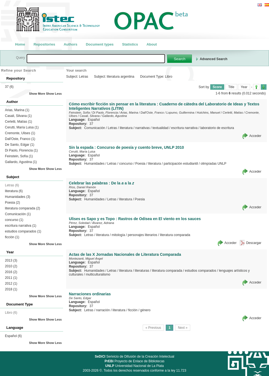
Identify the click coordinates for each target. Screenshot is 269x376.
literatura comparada (22, 208)
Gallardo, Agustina (21, 162)
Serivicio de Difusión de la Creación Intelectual (134, 356)
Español (13, 336)
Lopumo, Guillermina (180, 112)
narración (103, 310)
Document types (100, 44)
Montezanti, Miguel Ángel (86, 258)
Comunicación (18, 214)
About (152, 44)
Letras (112, 128)
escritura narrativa (20, 226)
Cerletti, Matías (18, 122)
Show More (37, 93)
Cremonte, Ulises (20, 133)
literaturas (142, 271)
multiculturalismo (98, 274)
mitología (118, 235)
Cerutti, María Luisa (22, 127)
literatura (14, 191)
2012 (11, 283)
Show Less (54, 93)
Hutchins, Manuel (208, 112)
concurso (14, 220)
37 (9, 87)
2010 (11, 266)
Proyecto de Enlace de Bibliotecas (134, 361)
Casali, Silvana (18, 116)
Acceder (255, 136)
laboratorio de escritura (217, 128)
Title (231, 87)
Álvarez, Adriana (103, 223)
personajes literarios (142, 235)
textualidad (161, 128)
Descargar (253, 243)
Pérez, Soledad (79, 223)
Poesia (12, 202)
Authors (70, 44)
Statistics (130, 44)
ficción (12, 237)
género (145, 310)
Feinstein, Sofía (19, 156)
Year (244, 87)
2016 (11, 272)
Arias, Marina (17, 110)
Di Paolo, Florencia (21, 150)
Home (20, 44)
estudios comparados (23, 231)
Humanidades (17, 197)
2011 (11, 278)
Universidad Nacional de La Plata (134, 366)
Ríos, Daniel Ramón (82, 187)
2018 (11, 289)
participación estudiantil (181, 163)
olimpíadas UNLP (213, 163)
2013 (11, 260)
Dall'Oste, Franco (20, 139)
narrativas (142, 128)
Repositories (44, 44)
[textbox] (96, 58)
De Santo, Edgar (19, 145)
